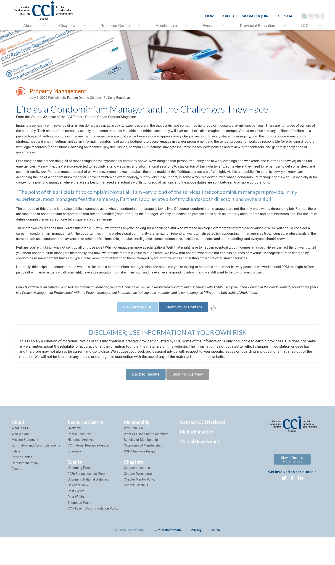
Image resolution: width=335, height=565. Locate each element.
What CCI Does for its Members (146, 461)
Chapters (67, 26)
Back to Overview (189, 401)
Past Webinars (78, 524)
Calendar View (78, 513)
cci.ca (215, 558)
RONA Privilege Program (141, 479)
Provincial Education (257, 26)
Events (208, 26)
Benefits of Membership (141, 467)
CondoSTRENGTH (136, 513)
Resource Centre (115, 26)
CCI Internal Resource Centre (88, 473)
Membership (166, 26)
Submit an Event (79, 530)
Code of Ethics (22, 484)
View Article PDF (136, 332)
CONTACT (287, 16)
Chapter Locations (137, 495)
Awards (17, 496)
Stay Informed (292, 487)
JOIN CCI (229, 16)
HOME (211, 16)
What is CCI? (21, 455)
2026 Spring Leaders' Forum (87, 501)
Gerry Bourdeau (119, 98)
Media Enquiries (257, 16)
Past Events (76, 518)
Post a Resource (79, 461)
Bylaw (16, 479)
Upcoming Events (80, 495)
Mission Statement (25, 467)
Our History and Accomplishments (36, 473)
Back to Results (144, 401)
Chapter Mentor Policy (139, 507)
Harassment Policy (25, 490)
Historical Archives (81, 467)
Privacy (196, 558)
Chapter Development (139, 501)
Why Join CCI (133, 455)
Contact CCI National (202, 449)
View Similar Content (185, 332)
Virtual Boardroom (199, 469)
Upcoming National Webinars (88, 507)
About (28, 26)
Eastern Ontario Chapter (84, 98)
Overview (74, 455)
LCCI (305, 26)
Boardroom (76, 479)
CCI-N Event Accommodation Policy (93, 536)
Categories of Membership (142, 473)
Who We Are (20, 461)
